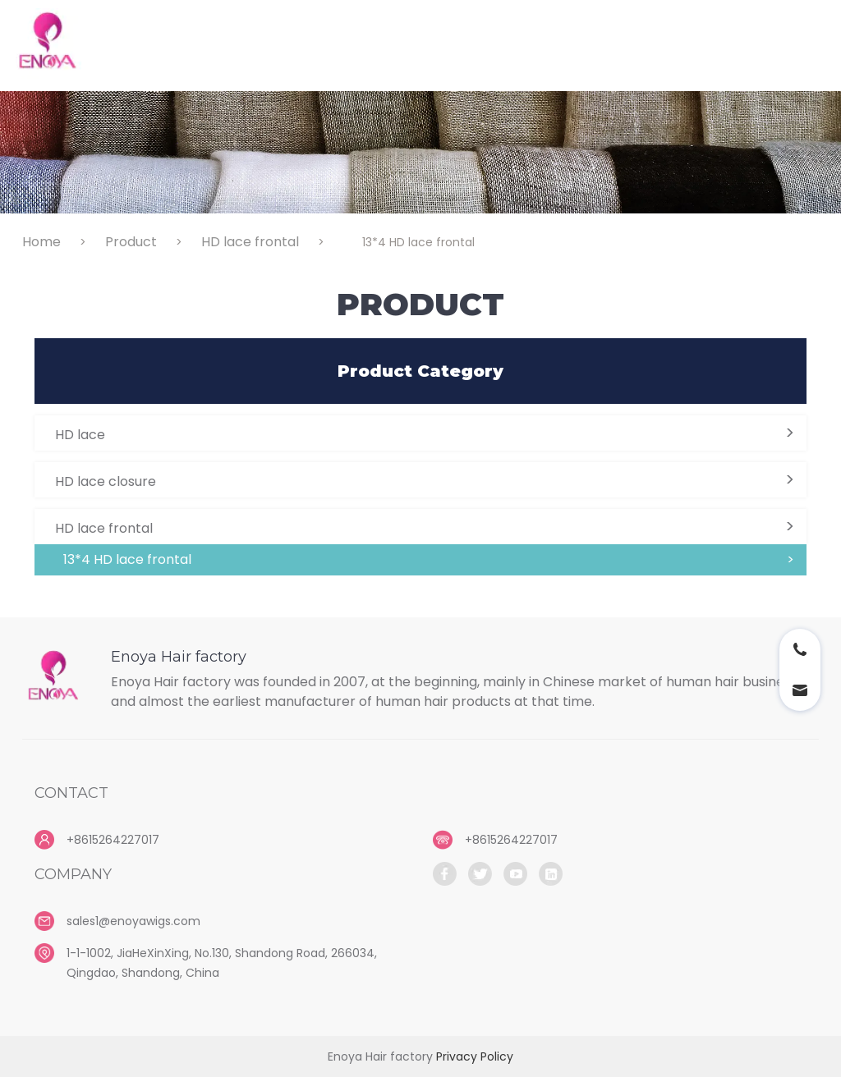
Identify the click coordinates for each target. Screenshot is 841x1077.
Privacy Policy (474, 1056)
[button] (420, 433)
